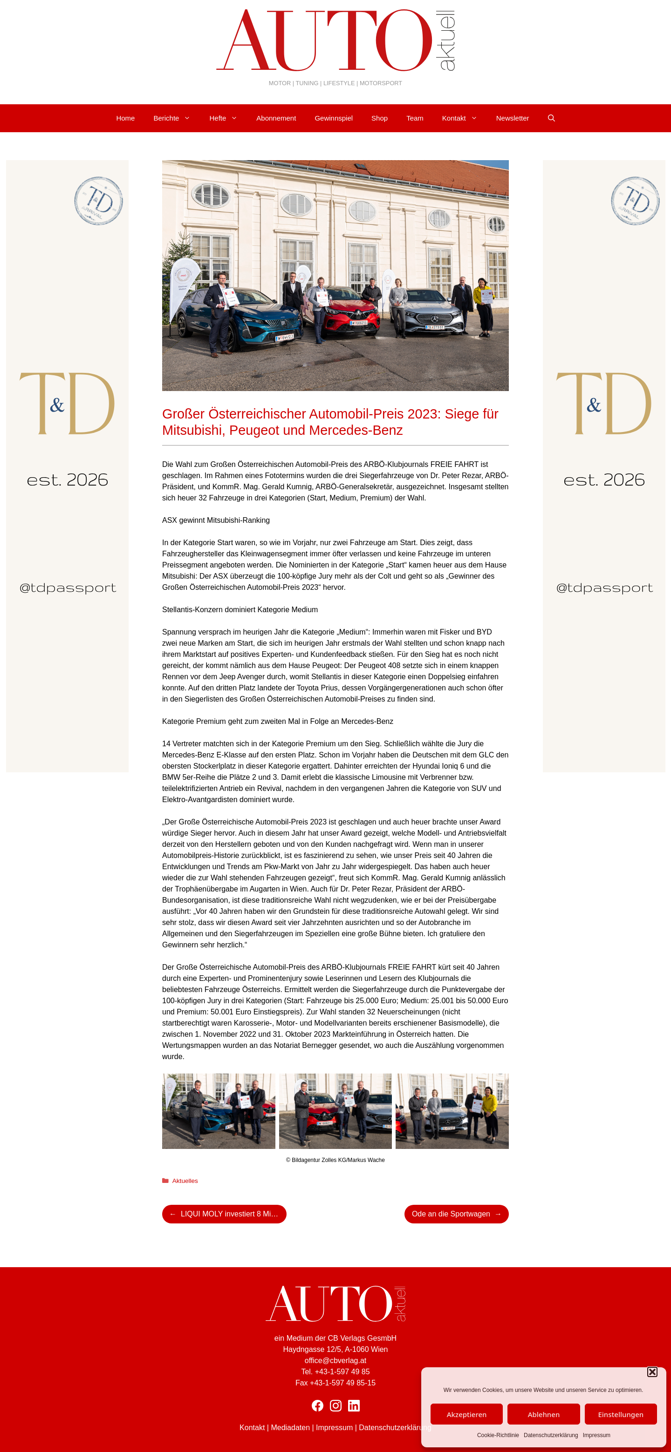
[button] (652, 1372)
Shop (379, 118)
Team (415, 118)
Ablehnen (544, 1414)
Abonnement (276, 118)
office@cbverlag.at (335, 1360)
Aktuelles (185, 1180)
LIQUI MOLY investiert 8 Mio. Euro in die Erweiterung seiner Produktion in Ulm (234, 1214)
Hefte (228, 118)
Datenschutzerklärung (551, 1435)
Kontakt (464, 118)
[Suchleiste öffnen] (551, 118)
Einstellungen (621, 1414)
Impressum (596, 1435)
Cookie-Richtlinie (498, 1435)
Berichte (176, 118)
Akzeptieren (467, 1414)
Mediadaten (290, 1428)
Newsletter (512, 118)
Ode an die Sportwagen (451, 1214)
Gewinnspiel (334, 118)
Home (125, 118)
